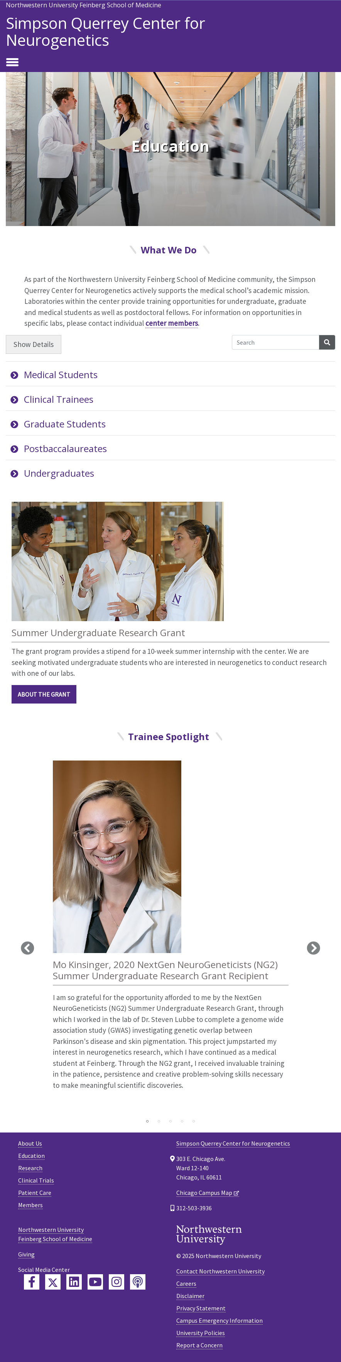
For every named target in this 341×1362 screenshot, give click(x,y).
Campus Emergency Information (219, 1320)
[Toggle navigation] (12, 63)
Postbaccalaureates (58, 448)
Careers (186, 1283)
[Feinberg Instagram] (116, 1282)
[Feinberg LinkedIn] (74, 1282)
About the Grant (44, 694)
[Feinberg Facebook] (31, 1282)
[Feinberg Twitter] (53, 1282)
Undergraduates (52, 473)
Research (30, 1168)
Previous (27, 948)
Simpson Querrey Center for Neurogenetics (105, 32)
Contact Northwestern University (220, 1271)
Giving (26, 1254)
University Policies (200, 1333)
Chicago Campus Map (204, 1192)
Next (313, 948)
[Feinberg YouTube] (95, 1282)
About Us (30, 1143)
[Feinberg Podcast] (137, 1282)
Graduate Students (58, 423)
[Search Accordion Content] (275, 342)
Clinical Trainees (51, 399)
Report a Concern (199, 1345)
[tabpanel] (170, 937)
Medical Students (54, 374)
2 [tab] (159, 1121)
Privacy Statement (201, 1308)
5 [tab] (194, 1121)
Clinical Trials (36, 1180)
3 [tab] (170, 1121)
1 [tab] (147, 1121)
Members (30, 1205)
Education (31, 1155)
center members (171, 323)
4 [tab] (182, 1121)
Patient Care (34, 1192)
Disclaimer (190, 1296)
